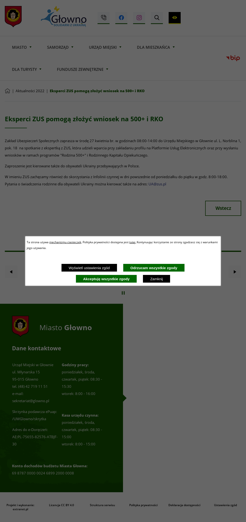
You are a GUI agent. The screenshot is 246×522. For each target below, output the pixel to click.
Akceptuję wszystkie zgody (106, 279)
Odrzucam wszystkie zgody (153, 268)
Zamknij (156, 279)
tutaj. (132, 242)
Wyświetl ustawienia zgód (89, 268)
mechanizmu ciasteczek (65, 242)
